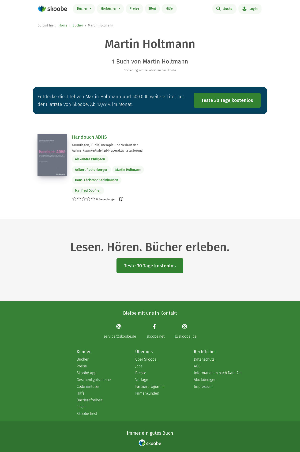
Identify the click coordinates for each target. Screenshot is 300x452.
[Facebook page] (155, 331)
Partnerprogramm (150, 386)
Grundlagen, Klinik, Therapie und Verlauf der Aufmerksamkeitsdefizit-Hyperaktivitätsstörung (107, 148)
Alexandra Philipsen (90, 159)
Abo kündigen (205, 379)
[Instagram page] (185, 331)
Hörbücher (109, 9)
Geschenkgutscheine (94, 379)
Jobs (138, 366)
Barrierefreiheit (89, 400)
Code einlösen (88, 386)
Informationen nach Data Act (218, 373)
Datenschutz (204, 359)
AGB (197, 366)
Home (63, 25)
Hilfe (169, 9)
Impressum (203, 386)
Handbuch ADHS (89, 137)
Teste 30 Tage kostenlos (227, 100)
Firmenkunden (147, 393)
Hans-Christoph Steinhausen (96, 180)
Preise (134, 9)
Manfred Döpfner (88, 191)
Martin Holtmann (128, 170)
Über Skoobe (146, 359)
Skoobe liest (87, 413)
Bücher (83, 9)
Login (250, 8)
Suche (224, 8)
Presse (140, 373)
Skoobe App (86, 373)
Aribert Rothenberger (91, 170)
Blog (152, 9)
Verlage (141, 379)
